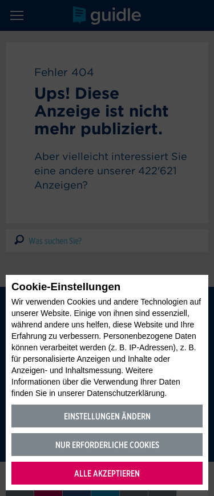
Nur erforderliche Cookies (107, 444)
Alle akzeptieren (107, 473)
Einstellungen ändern (107, 416)
